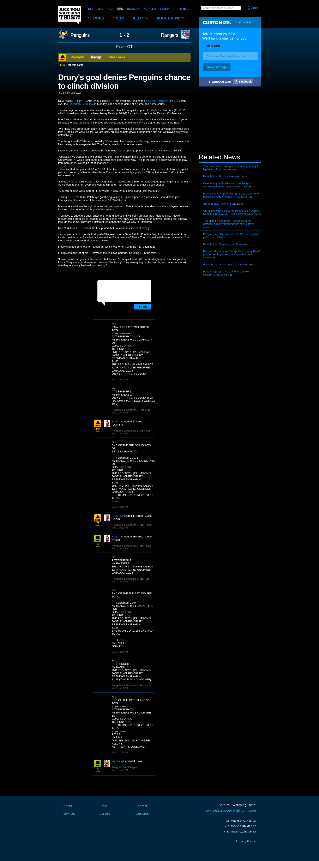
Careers (105, 813)
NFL (90, 8)
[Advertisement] (230, 120)
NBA (110, 8)
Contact (141, 806)
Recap (96, 57)
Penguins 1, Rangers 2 (125, 410)
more (183, 8)
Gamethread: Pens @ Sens (219, 203)
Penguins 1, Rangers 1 (125, 430)
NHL (120, 8)
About (174, 18)
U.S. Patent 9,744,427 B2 (240, 826)
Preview (77, 57)
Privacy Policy (246, 841)
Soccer (163, 8)
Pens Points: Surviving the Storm (222, 244)
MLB (100, 8)
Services (69, 813)
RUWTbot (118, 421)
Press (103, 806)
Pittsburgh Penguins (81, 104)
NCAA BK (133, 8)
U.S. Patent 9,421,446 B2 (240, 821)
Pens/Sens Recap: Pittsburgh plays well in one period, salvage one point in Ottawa (231, 195)
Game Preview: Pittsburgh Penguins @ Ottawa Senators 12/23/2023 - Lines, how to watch (231, 212)
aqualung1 (118, 761)
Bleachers (116, 57)
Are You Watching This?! (69, 15)
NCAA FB (149, 8)
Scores (96, 18)
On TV (120, 18)
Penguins (80, 35)
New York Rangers (157, 100)
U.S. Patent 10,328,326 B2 (240, 831)
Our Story (143, 813)
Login (254, 7)
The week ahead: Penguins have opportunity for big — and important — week (231, 168)
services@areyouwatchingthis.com (231, 810)
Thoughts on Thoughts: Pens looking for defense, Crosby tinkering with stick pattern (228, 222)
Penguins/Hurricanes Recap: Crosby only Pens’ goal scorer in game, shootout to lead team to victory (231, 254)
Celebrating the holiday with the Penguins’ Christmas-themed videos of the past (228, 185)
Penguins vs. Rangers (125, 767)
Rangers (169, 35)
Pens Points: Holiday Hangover (221, 176)
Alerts (142, 18)
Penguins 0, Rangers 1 (125, 685)
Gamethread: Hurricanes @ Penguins (225, 264)
